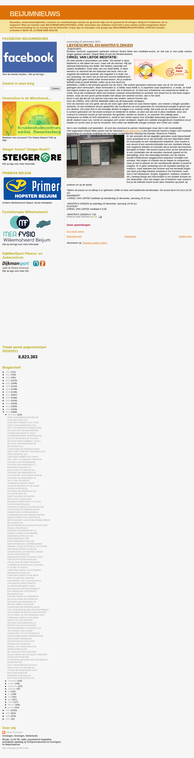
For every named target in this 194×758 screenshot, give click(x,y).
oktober (11, 683)
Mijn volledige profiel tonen (15, 748)
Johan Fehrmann (14, 732)
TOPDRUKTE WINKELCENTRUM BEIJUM (25, 507)
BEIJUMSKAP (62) (15, 446)
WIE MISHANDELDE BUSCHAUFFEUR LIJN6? (27, 525)
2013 (8, 406)
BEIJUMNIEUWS (35, 14)
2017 (8, 395)
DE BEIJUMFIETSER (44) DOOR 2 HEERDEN (27, 654)
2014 (8, 403)
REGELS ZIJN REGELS (17, 528)
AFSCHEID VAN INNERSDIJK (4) (21, 491)
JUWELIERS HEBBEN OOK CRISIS (22, 457)
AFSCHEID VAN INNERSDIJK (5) (21, 478)
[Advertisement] (18, 291)
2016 (8, 397)
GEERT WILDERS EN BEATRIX (21, 496)
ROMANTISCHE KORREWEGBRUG (23, 512)
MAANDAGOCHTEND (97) (18, 573)
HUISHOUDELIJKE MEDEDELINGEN (23, 449)
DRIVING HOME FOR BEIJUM (20, 604)
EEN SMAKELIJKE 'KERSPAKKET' (22, 591)
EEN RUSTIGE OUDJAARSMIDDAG (23, 430)
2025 (8, 372)
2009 (8, 713)
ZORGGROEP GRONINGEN (19, 639)
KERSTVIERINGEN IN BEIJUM (20, 541)
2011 (8, 412)
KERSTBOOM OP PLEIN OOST (21, 641)
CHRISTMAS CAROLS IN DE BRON (22, 575)
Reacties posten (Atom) (95, 243)
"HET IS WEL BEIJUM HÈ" (18, 480)
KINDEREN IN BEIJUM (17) (19, 467)
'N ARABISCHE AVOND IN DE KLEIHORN (25, 565)
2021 (8, 383)
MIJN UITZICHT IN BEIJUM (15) (21, 470)
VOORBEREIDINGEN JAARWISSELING (24, 436)
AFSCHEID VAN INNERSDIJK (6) (21, 473)
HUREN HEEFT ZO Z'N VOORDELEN (23, 633)
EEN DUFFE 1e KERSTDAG (19, 499)
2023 (8, 377)
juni (10, 694)
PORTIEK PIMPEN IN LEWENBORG (23, 596)
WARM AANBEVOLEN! (17, 649)
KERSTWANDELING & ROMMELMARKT (24, 544)
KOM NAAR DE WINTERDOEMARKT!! (24, 589)
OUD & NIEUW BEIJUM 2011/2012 (22, 665)
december (12, 415)
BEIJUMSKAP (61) (15, 523)
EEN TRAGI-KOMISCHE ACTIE (20, 678)
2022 (8, 380)
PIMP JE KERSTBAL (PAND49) (20, 578)
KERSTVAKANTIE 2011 (17, 454)
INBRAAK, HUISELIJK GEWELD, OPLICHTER (27, 546)
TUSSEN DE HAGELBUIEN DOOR (22, 670)
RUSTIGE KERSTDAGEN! (18, 504)
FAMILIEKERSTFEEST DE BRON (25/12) (25, 557)
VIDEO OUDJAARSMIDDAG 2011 (21, 425)
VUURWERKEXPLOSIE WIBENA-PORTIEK (26, 515)
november (12, 681)
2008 (8, 716)
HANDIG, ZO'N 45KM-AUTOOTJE (21, 647)
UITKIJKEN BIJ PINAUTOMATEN (21, 583)
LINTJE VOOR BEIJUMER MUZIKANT (23, 562)
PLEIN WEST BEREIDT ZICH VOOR (23, 422)
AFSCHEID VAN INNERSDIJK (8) (21, 444)
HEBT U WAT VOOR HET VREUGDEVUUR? (26, 451)
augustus (12, 689)
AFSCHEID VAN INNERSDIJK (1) (21, 623)
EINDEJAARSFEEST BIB (18, 538)
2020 (8, 386)
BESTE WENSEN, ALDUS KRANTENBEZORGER (28, 520)
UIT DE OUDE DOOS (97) (18, 554)
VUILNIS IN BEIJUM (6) (17, 488)
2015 (8, 400)
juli (9, 691)
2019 (8, 389)
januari (11, 707)
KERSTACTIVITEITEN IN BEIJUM (21, 559)
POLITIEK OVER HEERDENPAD (21, 462)
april (10, 699)
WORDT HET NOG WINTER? (20, 620)
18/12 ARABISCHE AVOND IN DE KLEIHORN (26, 612)
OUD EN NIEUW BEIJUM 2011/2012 (23, 438)
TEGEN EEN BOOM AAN (18, 657)
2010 (8, 710)
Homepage (130, 236)
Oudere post (185, 236)
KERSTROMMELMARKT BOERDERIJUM (25, 636)
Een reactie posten (75, 231)
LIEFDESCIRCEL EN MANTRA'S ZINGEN (100, 45)
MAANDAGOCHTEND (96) (18, 644)
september (13, 686)
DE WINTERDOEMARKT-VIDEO (21, 586)
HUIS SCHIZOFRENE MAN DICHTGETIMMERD (28, 610)
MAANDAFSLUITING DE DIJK (20, 536)
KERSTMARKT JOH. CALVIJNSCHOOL (24, 581)
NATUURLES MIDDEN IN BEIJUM (22, 549)
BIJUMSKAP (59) (14, 662)
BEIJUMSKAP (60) (15, 594)
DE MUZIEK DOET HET (17, 420)
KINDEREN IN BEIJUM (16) (19, 675)
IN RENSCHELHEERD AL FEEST (21, 433)
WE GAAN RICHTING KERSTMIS (21, 652)
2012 (8, 409)
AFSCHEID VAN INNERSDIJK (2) (21, 602)
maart (11, 702)
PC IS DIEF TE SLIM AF (17, 567)
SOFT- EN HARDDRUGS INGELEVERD (24, 428)
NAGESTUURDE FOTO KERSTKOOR (23, 517)
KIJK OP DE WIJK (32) (17, 494)
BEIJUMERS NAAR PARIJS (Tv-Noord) (24, 501)
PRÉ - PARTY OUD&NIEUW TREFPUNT (24, 459)
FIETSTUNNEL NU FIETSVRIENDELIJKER (25, 615)
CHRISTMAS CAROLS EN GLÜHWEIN (24, 570)
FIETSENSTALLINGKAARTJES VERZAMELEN (27, 660)
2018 (8, 392)
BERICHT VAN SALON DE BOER (21, 625)
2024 (8, 374)
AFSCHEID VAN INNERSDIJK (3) (21, 530)
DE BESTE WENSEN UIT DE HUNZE (23, 486)
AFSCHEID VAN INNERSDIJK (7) (21, 465)
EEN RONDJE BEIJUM (17, 673)
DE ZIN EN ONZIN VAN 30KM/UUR (22, 599)
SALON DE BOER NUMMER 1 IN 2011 (24, 441)
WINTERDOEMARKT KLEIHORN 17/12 (24, 628)
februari (11, 705)
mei (10, 697)
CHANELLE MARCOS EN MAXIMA (22, 533)
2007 (8, 719)
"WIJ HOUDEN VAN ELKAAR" (20, 631)
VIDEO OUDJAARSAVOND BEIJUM (22, 417)
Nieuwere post (74, 236)
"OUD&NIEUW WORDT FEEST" (21, 483)
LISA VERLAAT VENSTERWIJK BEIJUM (24, 475)
